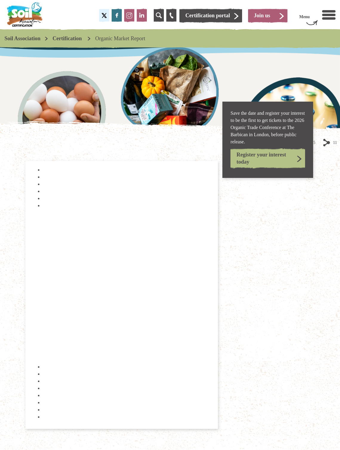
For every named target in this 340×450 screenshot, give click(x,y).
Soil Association (22, 38)
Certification (68, 38)
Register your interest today (261, 158)
